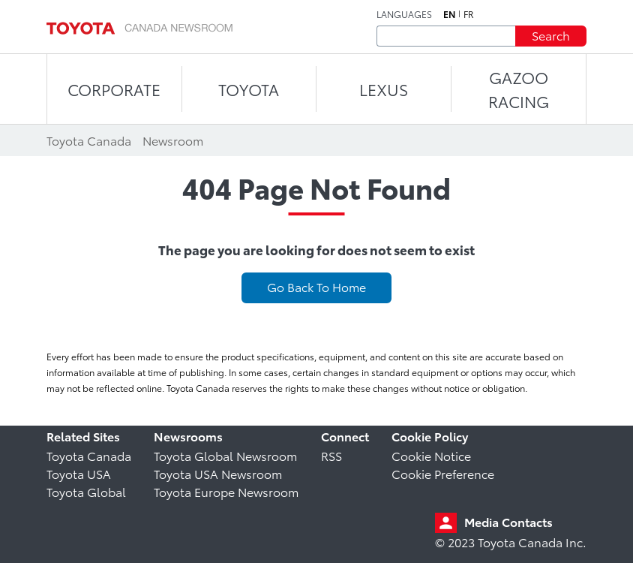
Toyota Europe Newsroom (226, 491)
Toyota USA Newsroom (218, 473)
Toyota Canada (88, 455)
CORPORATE (114, 89)
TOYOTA (248, 89)
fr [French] (469, 14)
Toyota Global (86, 491)
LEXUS (383, 89)
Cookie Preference (443, 473)
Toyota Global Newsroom (225, 455)
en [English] (449, 14)
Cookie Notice (431, 455)
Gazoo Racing (518, 89)
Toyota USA (78, 473)
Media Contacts (508, 521)
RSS (331, 455)
